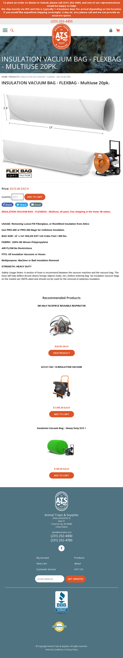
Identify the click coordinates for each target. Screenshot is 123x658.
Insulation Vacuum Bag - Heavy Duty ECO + (61, 428)
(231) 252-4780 (61, 540)
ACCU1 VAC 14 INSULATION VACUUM (61, 366)
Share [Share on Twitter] (21, 204)
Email (36, 204)
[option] (61, 134)
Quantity (7, 196)
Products (79, 557)
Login (110, 30)
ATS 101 (79, 569)
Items (117, 30)
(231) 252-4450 (61, 21)
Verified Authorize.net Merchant (59, 626)
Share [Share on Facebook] (7, 204)
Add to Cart (61, 414)
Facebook (61, 548)
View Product (61, 326)
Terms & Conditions (54, 649)
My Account (42, 557)
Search (12, 30)
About (77, 563)
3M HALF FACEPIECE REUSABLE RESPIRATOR (61, 305)
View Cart (41, 563)
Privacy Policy (72, 649)
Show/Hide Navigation (5, 30)
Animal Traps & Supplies (61, 37)
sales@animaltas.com (61, 532)
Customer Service (46, 569)
